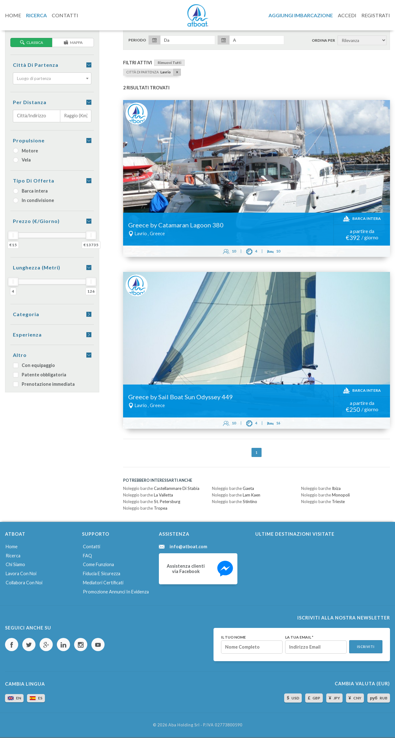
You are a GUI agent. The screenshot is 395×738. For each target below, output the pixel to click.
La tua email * (299, 637)
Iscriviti (366, 647)
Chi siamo (15, 564)
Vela (22, 159)
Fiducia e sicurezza (101, 573)
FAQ (87, 555)
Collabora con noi (24, 582)
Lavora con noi (21, 573)
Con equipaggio (34, 365)
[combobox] (52, 78)
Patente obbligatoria (39, 374)
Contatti (91, 546)
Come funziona (98, 564)
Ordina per (323, 40)
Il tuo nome (233, 637)
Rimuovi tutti (169, 62)
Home (12, 546)
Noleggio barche (161, 488)
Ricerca (13, 555)
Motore (25, 150)
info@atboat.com (188, 546)
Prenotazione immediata (44, 384)
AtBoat (197, 15)
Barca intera (30, 191)
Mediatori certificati (103, 582)
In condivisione (33, 200)
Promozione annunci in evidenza (116, 591)
